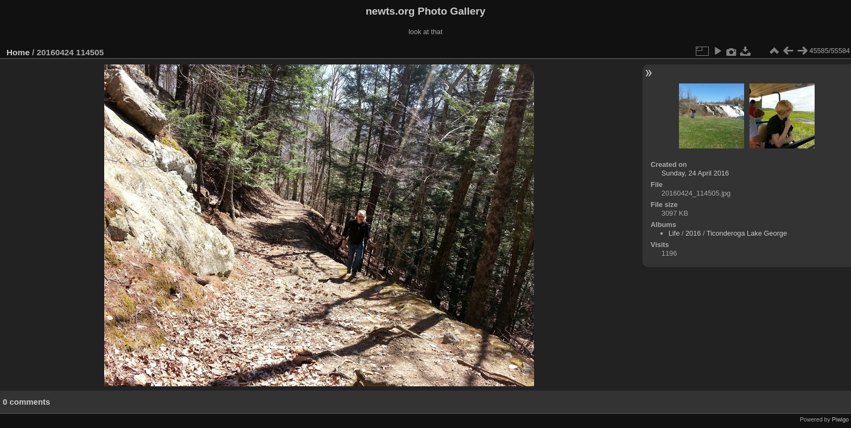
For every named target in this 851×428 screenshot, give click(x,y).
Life (674, 233)
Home (18, 52)
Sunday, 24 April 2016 (695, 173)
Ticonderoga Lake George (747, 233)
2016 (693, 233)
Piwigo (840, 419)
